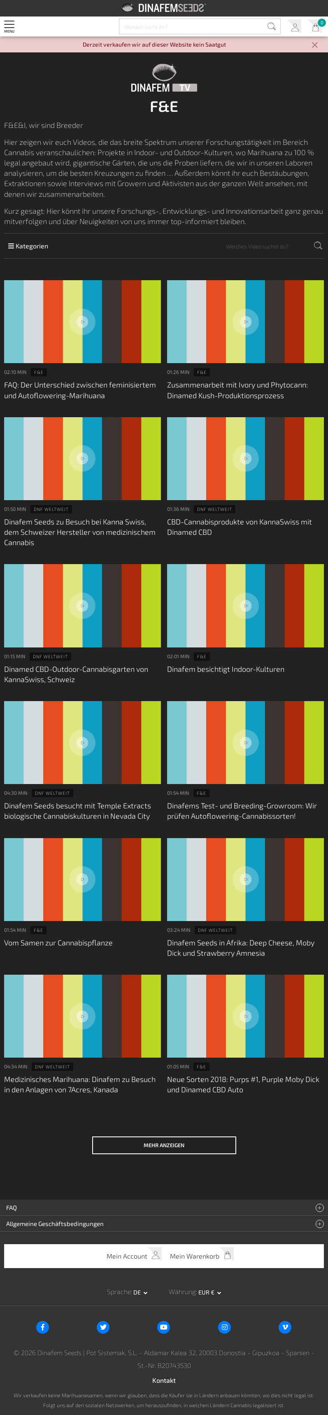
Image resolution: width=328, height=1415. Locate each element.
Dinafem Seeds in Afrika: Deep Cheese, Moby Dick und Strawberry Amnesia (240, 947)
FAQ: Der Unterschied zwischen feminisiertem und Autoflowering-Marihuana (80, 389)
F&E (39, 372)
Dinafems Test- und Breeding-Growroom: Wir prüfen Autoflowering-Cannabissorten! (242, 810)
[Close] (315, 45)
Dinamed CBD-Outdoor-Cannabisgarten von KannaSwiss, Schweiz (76, 674)
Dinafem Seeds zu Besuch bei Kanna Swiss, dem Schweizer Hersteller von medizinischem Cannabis (80, 532)
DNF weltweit (51, 509)
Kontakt (164, 1380)
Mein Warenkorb (314, 26)
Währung (182, 1291)
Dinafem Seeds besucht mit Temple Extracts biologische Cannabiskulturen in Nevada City (77, 810)
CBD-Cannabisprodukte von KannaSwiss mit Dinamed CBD (239, 526)
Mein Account (294, 26)
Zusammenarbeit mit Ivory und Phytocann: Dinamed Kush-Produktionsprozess (237, 389)
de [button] (137, 1292)
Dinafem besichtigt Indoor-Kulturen (225, 668)
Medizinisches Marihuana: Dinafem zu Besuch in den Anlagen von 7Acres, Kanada (80, 1084)
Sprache (119, 1291)
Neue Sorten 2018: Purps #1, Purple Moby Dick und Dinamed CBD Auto (243, 1084)
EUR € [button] (207, 1292)
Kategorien (28, 246)
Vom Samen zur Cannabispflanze (58, 942)
